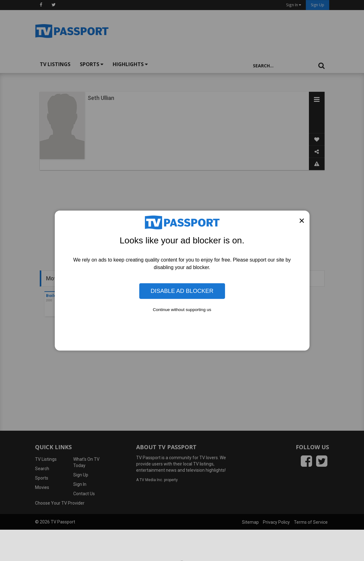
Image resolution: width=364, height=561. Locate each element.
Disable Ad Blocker (182, 291)
